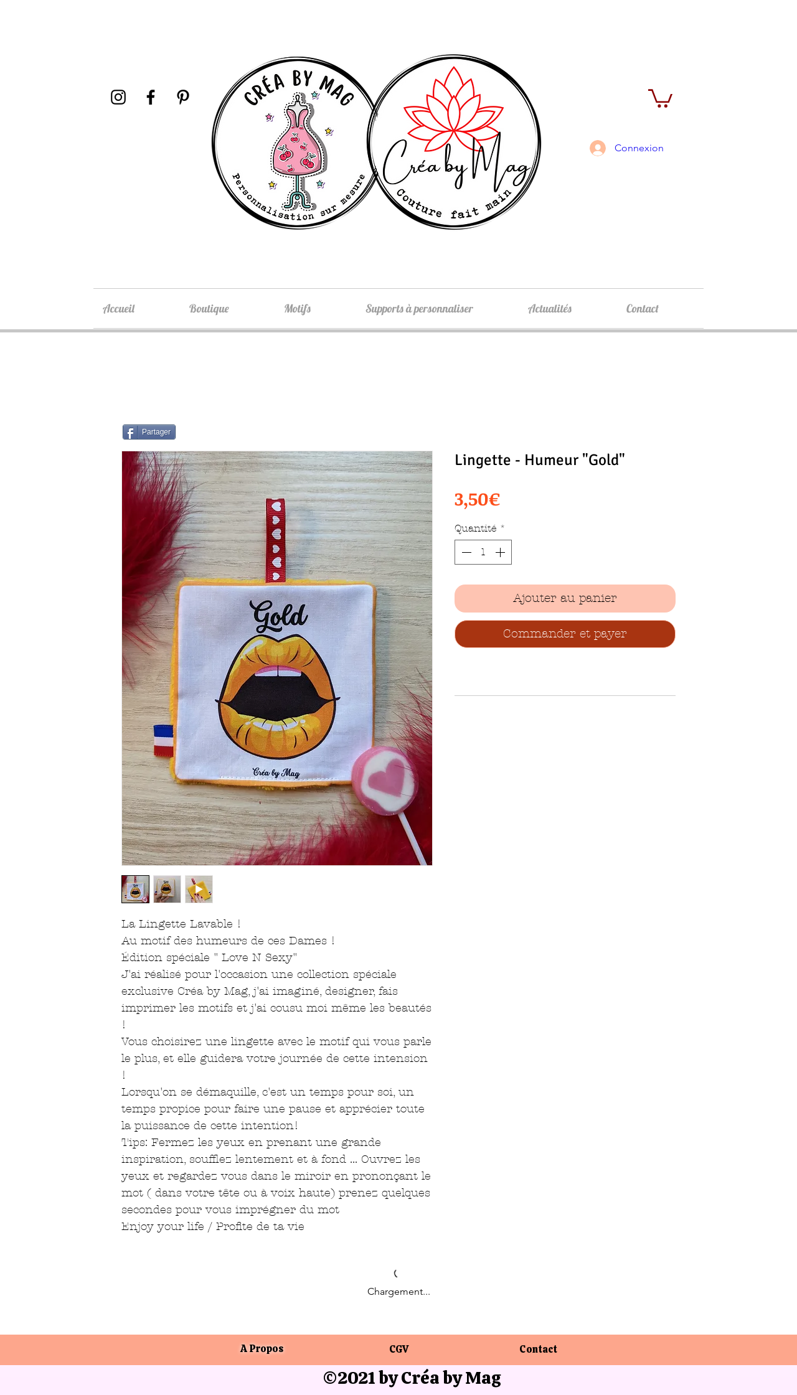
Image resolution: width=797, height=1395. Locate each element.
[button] (660, 97)
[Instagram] (118, 97)
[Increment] (501, 552)
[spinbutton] (483, 552)
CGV (398, 1349)
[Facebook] (151, 97)
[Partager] (149, 432)
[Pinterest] (183, 97)
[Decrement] (465, 552)
